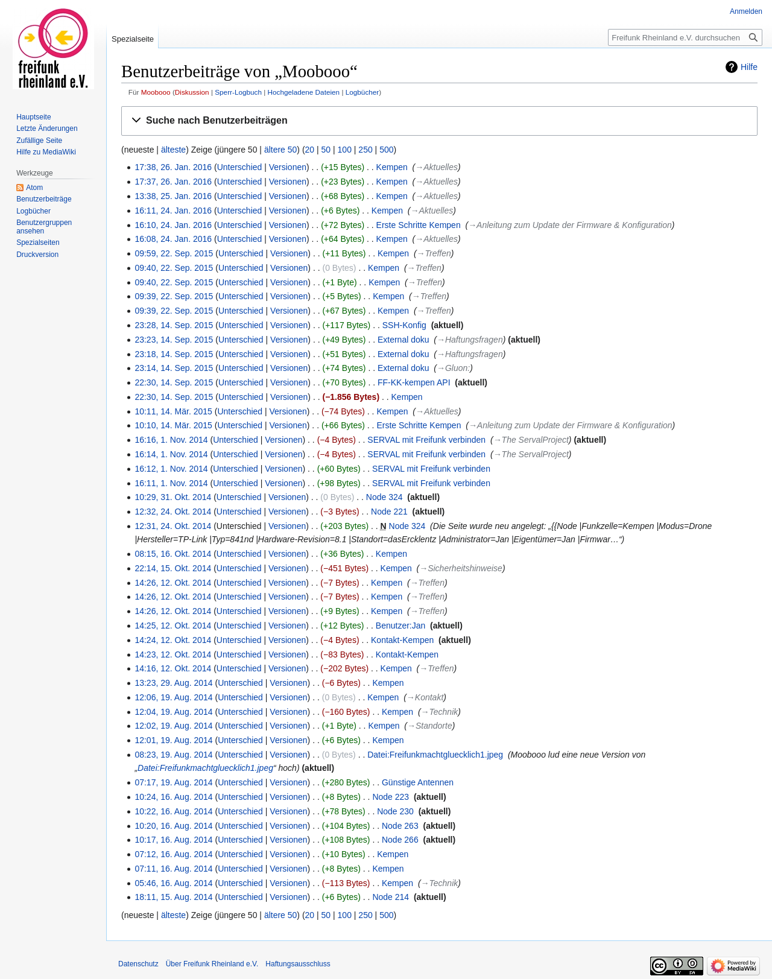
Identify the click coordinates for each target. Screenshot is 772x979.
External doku (403, 339)
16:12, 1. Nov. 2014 (170, 469)
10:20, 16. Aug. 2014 (173, 826)
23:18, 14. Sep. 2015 (173, 354)
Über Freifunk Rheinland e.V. (212, 964)
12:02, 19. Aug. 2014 (173, 725)
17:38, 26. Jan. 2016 (173, 167)
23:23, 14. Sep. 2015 (173, 339)
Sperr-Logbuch (238, 92)
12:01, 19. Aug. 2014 (173, 740)
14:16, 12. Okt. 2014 (172, 668)
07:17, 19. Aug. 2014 (173, 782)
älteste (173, 149)
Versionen (287, 167)
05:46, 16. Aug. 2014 (173, 883)
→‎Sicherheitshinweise (460, 568)
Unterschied (239, 167)
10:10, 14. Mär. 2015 (173, 425)
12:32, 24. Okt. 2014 (172, 511)
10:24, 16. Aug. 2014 (173, 797)
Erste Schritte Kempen (418, 225)
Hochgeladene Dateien (304, 92)
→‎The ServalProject (531, 440)
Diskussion (192, 92)
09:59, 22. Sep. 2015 (173, 253)
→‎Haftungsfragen (470, 339)
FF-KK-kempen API (414, 382)
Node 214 (390, 897)
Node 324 (384, 497)
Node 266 (400, 839)
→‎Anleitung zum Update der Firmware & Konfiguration (570, 225)
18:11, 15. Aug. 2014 (173, 897)
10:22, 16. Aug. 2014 (173, 811)
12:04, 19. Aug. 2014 (173, 712)
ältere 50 (280, 149)
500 (386, 149)
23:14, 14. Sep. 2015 (173, 368)
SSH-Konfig (404, 325)
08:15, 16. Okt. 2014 (172, 554)
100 (345, 149)
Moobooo (156, 92)
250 (365, 149)
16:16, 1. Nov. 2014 (170, 440)
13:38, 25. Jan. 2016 (173, 196)
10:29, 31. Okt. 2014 (172, 497)
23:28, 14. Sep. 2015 (173, 325)
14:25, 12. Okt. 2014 (172, 625)
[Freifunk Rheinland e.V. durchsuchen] (685, 37)
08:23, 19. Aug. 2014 (173, 754)
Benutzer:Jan (401, 625)
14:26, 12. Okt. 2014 (172, 583)
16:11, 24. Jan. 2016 (173, 210)
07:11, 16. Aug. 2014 (173, 868)
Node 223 (390, 797)
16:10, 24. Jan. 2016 (173, 225)
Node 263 (400, 826)
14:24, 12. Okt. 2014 (172, 640)
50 (326, 149)
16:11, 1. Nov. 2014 (170, 483)
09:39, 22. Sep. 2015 (173, 296)
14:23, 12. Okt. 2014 (172, 654)
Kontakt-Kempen (402, 640)
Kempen (392, 167)
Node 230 (395, 811)
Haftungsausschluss (297, 964)
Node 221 (389, 511)
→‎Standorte (429, 725)
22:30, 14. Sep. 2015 (173, 382)
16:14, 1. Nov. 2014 (170, 454)
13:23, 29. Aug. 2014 (173, 683)
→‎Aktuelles (436, 167)
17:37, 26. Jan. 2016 (173, 181)
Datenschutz (138, 964)
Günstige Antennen (418, 782)
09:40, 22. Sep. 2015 (173, 268)
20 (310, 149)
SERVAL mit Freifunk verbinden (426, 440)
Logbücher (362, 92)
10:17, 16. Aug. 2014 (173, 839)
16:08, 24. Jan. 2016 (173, 239)
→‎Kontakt (425, 697)
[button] (439, 121)
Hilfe (749, 67)
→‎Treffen (434, 253)
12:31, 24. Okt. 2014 (172, 526)
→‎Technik (439, 712)
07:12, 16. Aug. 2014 (173, 854)
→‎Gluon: (453, 368)
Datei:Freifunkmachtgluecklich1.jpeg (435, 754)
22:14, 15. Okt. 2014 (172, 568)
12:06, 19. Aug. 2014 (173, 697)
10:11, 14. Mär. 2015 (173, 411)
